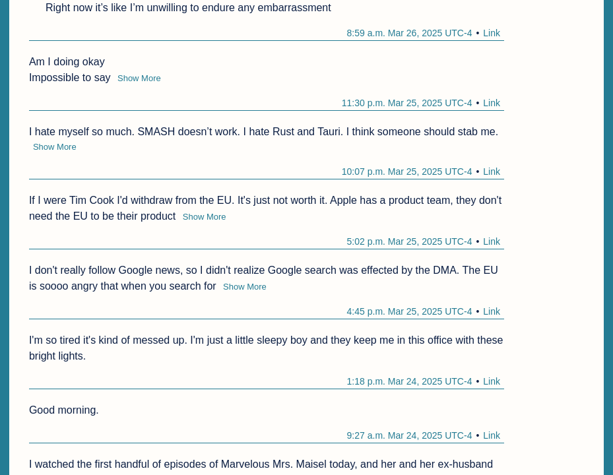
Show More (139, 78)
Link (491, 33)
